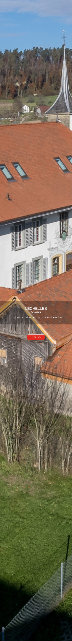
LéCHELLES (36, 308)
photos (36, 337)
